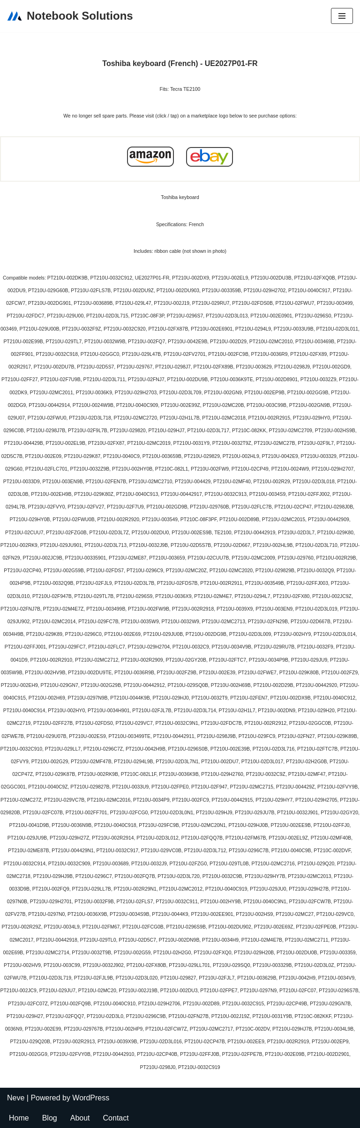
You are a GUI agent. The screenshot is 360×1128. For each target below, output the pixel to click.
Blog (49, 1118)
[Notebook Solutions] (70, 16)
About (80, 1118)
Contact (116, 1118)
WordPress (90, 1098)
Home (19, 1118)
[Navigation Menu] (342, 16)
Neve (15, 1098)
